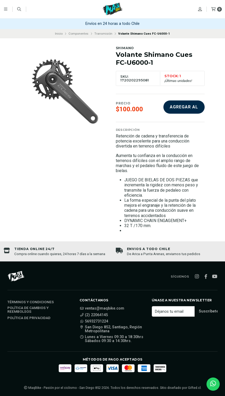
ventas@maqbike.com (102, 308)
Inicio (59, 33)
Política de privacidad (28, 318)
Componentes (78, 33)
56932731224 (94, 321)
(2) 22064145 (94, 315)
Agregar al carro (184, 109)
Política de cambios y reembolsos (28, 309)
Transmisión (103, 33)
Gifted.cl (194, 388)
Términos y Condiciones (30, 302)
